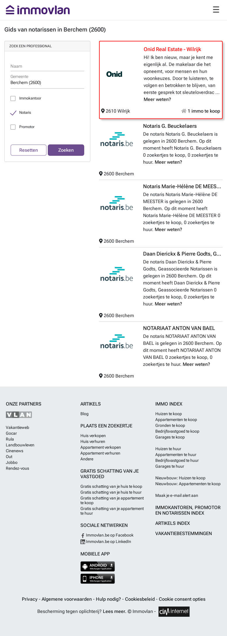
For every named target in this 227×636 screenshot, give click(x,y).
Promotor (26, 127)
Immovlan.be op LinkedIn (105, 541)
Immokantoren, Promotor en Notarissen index (188, 510)
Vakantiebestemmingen (183, 533)
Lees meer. (114, 611)
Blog (84, 413)
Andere (86, 459)
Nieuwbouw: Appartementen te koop (188, 483)
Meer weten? (157, 99)
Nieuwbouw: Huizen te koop (180, 478)
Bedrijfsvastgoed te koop (177, 431)
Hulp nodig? (109, 599)
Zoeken (66, 150)
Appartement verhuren (100, 453)
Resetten (28, 150)
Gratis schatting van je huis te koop (111, 486)
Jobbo (11, 462)
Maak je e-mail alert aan (176, 495)
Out (9, 456)
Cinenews (14, 450)
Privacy (30, 599)
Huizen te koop (168, 413)
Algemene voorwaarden (67, 599)
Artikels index (172, 523)
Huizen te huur (168, 448)
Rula (10, 439)
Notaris (25, 112)
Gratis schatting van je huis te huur (111, 492)
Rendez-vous (17, 468)
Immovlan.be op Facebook (106, 535)
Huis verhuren (92, 441)
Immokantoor (30, 98)
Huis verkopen (93, 435)
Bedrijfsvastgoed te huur (177, 460)
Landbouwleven (20, 445)
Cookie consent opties (182, 599)
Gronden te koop (170, 425)
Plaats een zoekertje (106, 426)
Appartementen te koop (176, 419)
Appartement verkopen (100, 447)
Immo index (168, 404)
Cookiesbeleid (140, 599)
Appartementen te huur (175, 454)
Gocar (11, 433)
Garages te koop (170, 437)
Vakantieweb (17, 427)
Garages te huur (169, 466)
